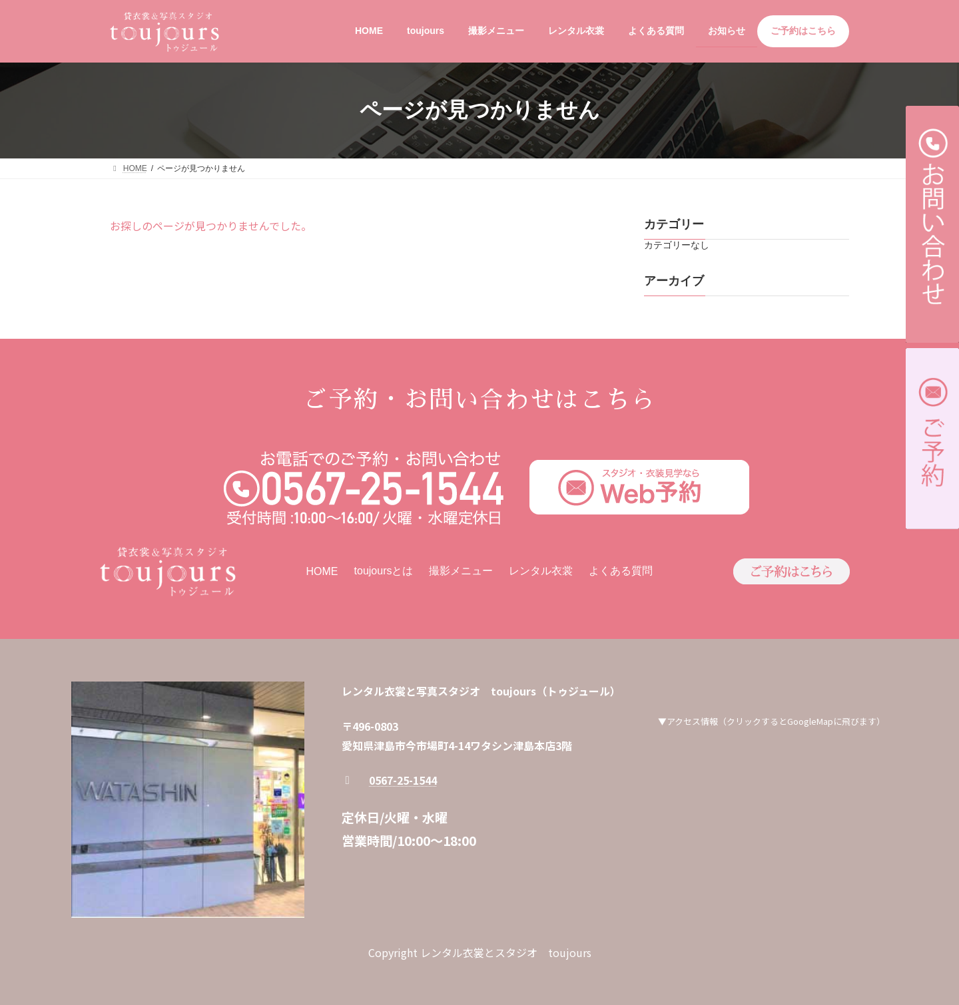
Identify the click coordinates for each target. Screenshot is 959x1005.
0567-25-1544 (403, 780)
